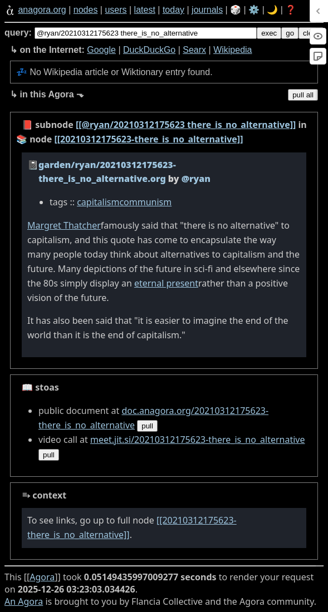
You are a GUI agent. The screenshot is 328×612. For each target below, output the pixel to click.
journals (207, 9)
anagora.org (42, 9)
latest (144, 9)
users (115, 9)
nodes (86, 9)
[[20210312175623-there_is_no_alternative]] (148, 139)
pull (147, 426)
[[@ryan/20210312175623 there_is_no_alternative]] (186, 125)
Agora (42, 577)
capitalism (98, 202)
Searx (194, 50)
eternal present (166, 283)
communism (145, 202)
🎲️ (235, 9)
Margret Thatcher (64, 225)
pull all (303, 95)
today (173, 9)
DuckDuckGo (149, 50)
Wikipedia (232, 50)
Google (101, 50)
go (290, 33)
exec (269, 33)
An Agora (23, 601)
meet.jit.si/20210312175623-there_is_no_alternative (197, 439)
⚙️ (254, 9)
